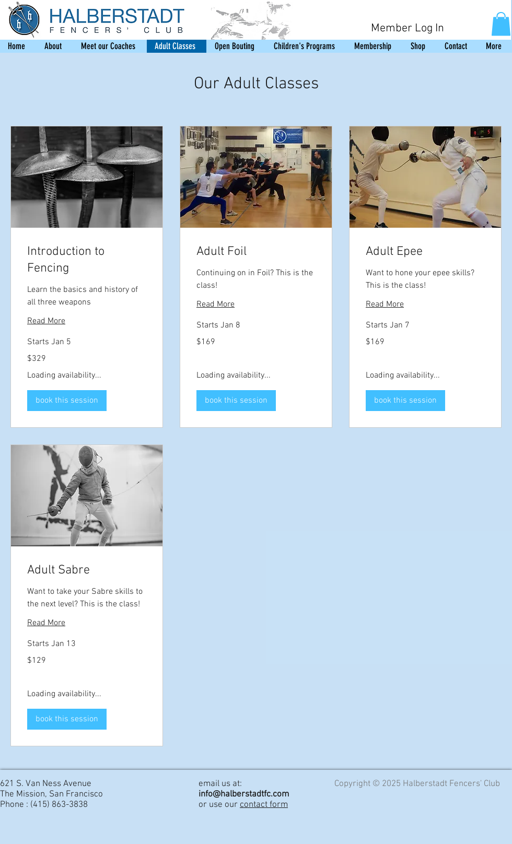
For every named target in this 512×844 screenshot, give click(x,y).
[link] (86, 261)
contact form (264, 805)
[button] (501, 24)
